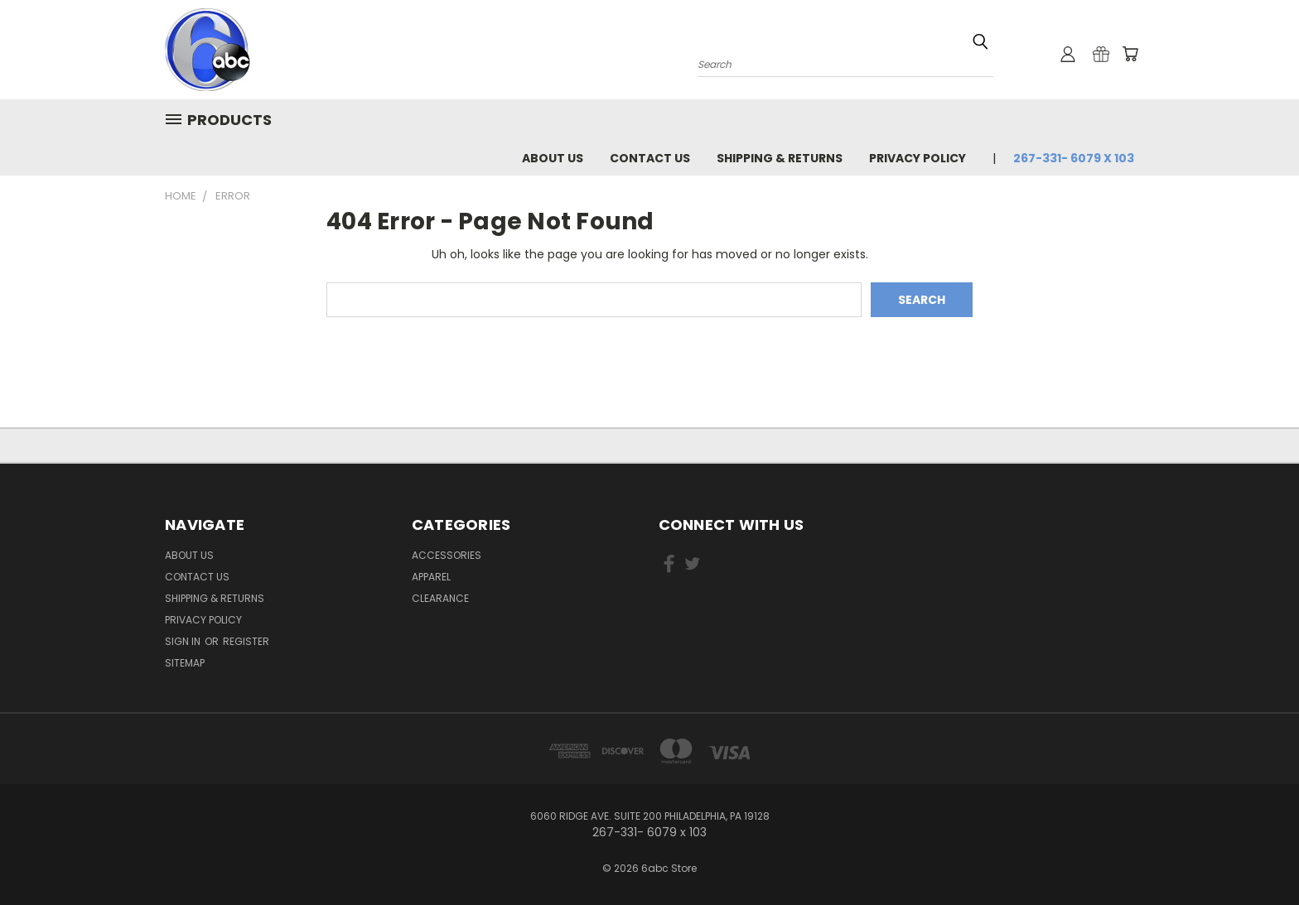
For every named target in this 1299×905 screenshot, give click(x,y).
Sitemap (185, 663)
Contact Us (650, 158)
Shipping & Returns (780, 158)
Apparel (431, 577)
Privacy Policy (917, 158)
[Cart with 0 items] (1130, 54)
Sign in (184, 641)
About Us (552, 158)
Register (246, 641)
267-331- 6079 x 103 (1073, 158)
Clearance (440, 598)
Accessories (446, 555)
